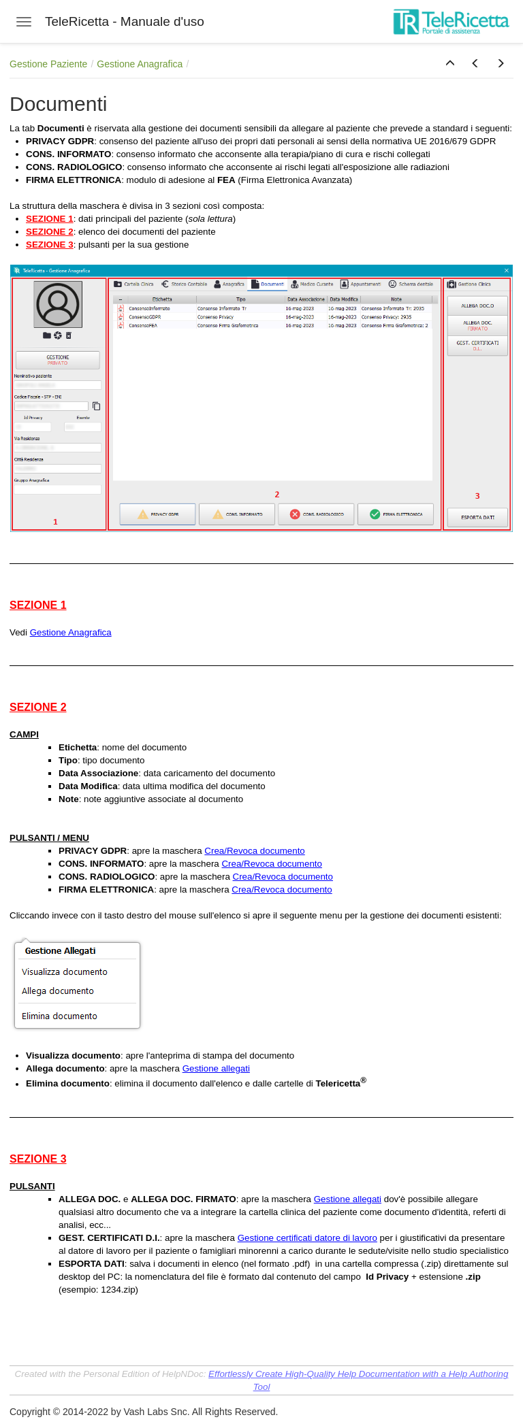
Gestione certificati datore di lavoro (307, 1238)
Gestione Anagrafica (140, 64)
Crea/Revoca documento (254, 851)
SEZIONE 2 (50, 232)
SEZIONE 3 (50, 244)
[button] (450, 64)
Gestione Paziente (48, 64)
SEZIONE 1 (50, 219)
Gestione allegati (216, 1068)
